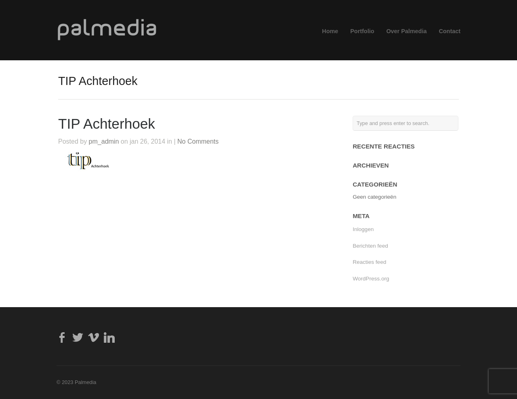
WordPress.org (371, 279)
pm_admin (104, 141)
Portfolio (362, 31)
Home (330, 31)
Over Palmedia (406, 31)
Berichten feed (370, 246)
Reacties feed (369, 262)
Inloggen (363, 229)
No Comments (198, 141)
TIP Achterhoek (106, 124)
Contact (449, 31)
